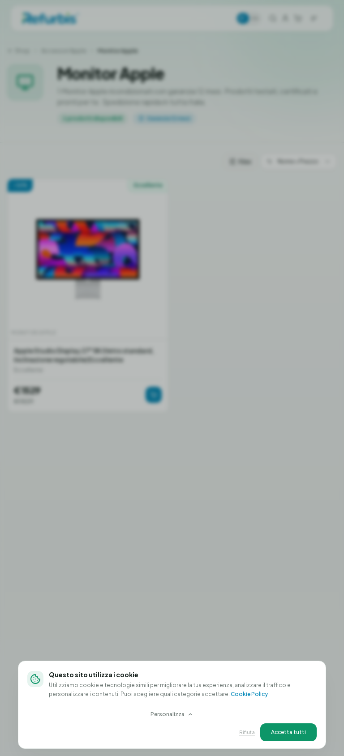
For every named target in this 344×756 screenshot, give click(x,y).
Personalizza (172, 714)
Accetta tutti (288, 732)
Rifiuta (247, 732)
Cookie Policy (249, 694)
